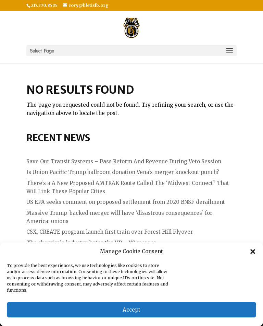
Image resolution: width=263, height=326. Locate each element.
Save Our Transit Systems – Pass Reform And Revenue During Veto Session (123, 161)
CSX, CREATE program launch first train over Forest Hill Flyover (109, 232)
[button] (252, 251)
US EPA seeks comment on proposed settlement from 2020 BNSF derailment (125, 202)
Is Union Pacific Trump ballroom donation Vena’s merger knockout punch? (122, 172)
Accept (131, 309)
